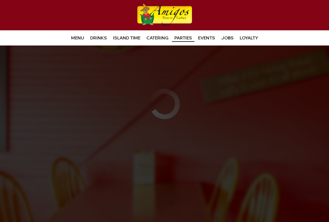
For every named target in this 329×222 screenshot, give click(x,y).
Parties (183, 38)
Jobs (227, 38)
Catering (157, 38)
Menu (77, 38)
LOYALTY (249, 38)
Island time (126, 38)
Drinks (98, 38)
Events (206, 38)
